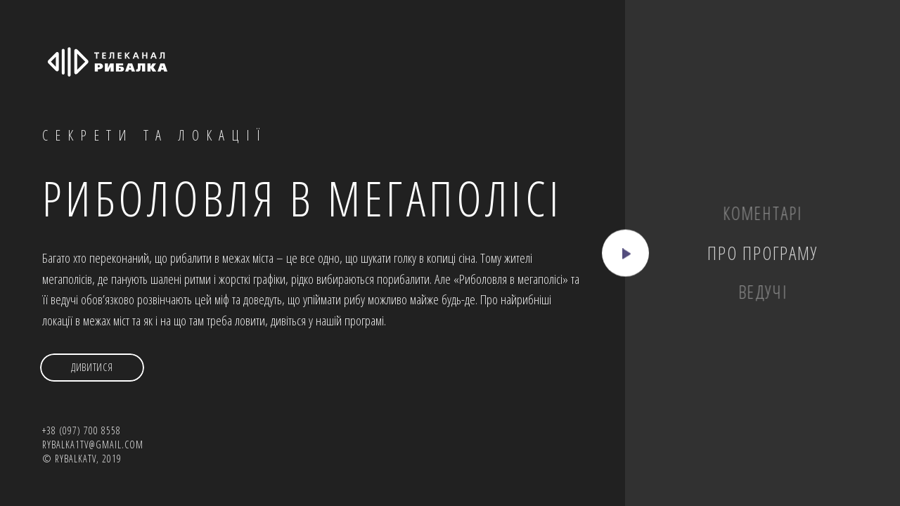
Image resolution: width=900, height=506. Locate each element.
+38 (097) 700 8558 (81, 430)
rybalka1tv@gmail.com (92, 444)
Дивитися (92, 367)
